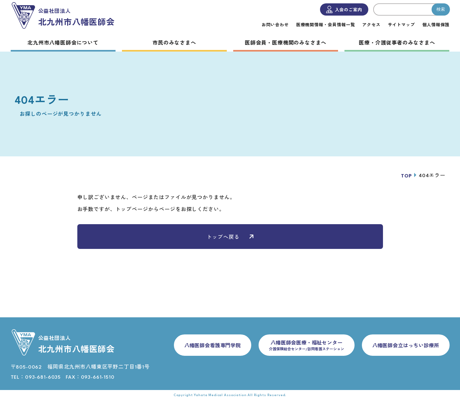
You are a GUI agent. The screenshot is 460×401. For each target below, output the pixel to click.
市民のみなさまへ (174, 43)
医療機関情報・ (325, 25)
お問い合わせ (275, 25)
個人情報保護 (435, 25)
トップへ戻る (229, 237)
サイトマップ (401, 25)
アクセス (371, 25)
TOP (406, 176)
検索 (440, 9)
